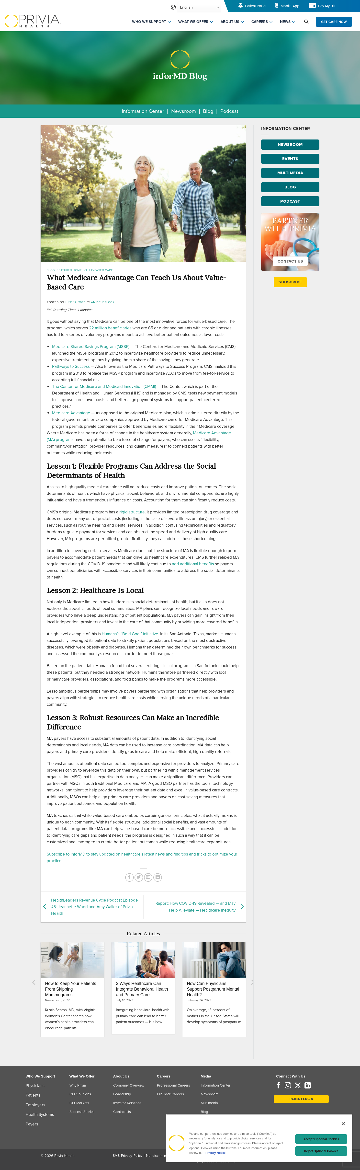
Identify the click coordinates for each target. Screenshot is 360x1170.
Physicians (35, 1086)
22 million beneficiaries (110, 328)
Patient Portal (255, 6)
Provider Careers (170, 1094)
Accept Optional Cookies (321, 1139)
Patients (33, 1095)
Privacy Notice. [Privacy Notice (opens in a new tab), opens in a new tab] (215, 1152)
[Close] (343, 1123)
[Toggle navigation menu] (349, 7)
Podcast (229, 111)
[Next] (252, 982)
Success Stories (81, 1111)
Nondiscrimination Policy (165, 1155)
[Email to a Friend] (148, 877)
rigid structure (132, 512)
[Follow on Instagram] (288, 1085)
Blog (208, 111)
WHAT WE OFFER (193, 21)
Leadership (122, 1094)
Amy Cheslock (102, 302)
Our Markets (79, 1103)
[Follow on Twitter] (297, 1085)
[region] (259, 1138)
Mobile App (290, 6)
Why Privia (77, 1085)
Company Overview (128, 1085)
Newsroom (183, 111)
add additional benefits (193, 564)
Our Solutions (80, 1094)
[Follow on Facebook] (278, 1085)
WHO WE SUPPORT (149, 21)
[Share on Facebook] (129, 877)
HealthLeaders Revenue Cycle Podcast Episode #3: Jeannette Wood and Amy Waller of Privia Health (94, 906)
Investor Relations (127, 1103)
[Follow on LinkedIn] (307, 1085)
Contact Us (122, 1111)
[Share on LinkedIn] (157, 877)
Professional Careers (173, 1085)
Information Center (143, 111)
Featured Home (69, 270)
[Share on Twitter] (139, 877)
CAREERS (259, 21)
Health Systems (40, 1115)
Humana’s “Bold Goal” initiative (130, 634)
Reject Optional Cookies (321, 1151)
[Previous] (34, 982)
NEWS (285, 21)
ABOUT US (230, 21)
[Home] (33, 21)
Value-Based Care (98, 270)
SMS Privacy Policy (127, 1155)
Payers (32, 1124)
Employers (35, 1105)
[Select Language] (199, 7)
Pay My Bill (326, 6)
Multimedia (209, 1103)
